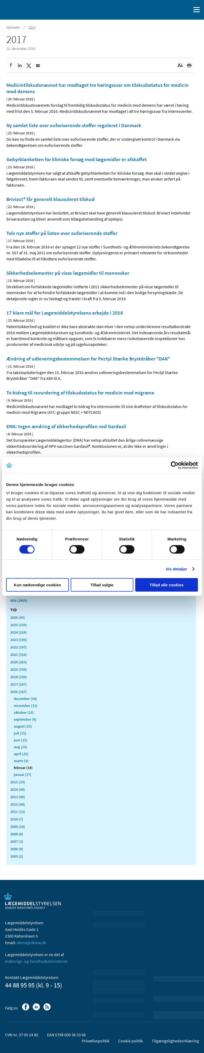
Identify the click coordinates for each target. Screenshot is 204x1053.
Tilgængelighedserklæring (175, 1040)
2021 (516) (18, 654)
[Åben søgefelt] (186, 10)
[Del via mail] (37, 65)
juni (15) (20, 740)
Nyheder (13, 27)
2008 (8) (16, 834)
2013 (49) (17, 796)
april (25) (21, 753)
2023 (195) (18, 639)
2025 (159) (18, 624)
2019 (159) (18, 669)
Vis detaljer (176, 568)
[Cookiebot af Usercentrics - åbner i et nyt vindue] (174, 465)
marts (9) (21, 760)
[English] (173, 9)
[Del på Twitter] (28, 65)
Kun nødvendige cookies (37, 585)
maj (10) (20, 747)
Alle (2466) (18, 600)
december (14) (25, 698)
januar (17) (22, 774)
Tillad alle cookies (167, 585)
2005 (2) (16, 856)
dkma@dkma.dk (31, 942)
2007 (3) (16, 841)
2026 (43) (17, 617)
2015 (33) (17, 782)
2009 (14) (17, 826)
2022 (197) (18, 647)
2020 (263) (18, 662)
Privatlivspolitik (95, 1040)
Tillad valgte (102, 585)
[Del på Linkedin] (19, 65)
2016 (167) (18, 691)
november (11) (25, 705)
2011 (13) (17, 811)
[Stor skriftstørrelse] (180, 65)
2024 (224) (18, 632)
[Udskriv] (189, 65)
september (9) (25, 719)
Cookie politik (130, 1040)
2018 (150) (18, 676)
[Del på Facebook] (10, 65)
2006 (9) (16, 848)
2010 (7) (16, 819)
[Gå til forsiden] (26, 9)
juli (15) (20, 733)
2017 (32, 27)
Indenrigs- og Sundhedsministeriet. (36, 961)
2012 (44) (17, 804)
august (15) (23, 726)
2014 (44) (17, 789)
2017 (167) (18, 684)
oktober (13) (24, 712)
